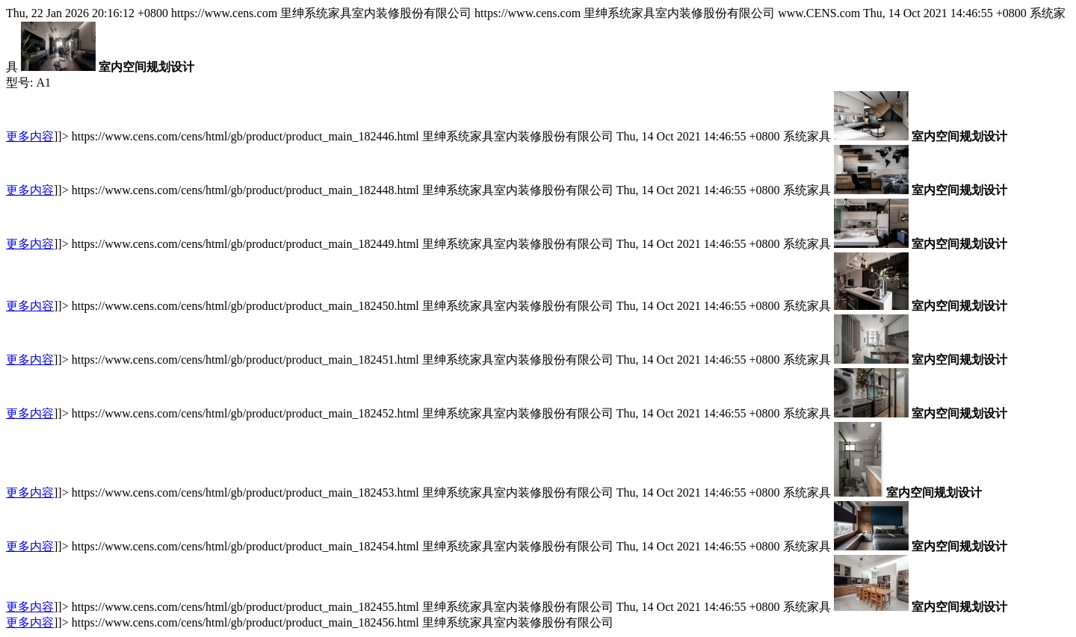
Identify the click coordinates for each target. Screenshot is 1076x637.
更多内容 (30, 136)
